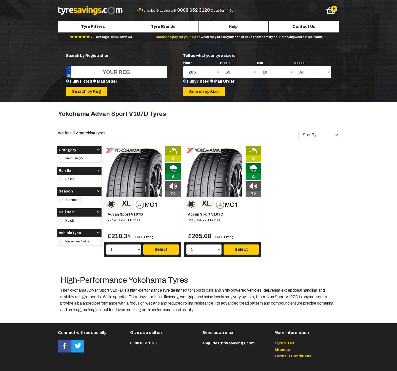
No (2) (66, 179)
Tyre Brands (163, 26)
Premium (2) (70, 158)
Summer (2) (70, 199)
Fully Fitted (81, 81)
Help (233, 26)
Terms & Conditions (292, 356)
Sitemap (282, 350)
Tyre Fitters (93, 26)
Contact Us (304, 26)
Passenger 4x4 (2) (74, 241)
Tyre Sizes (284, 343)
